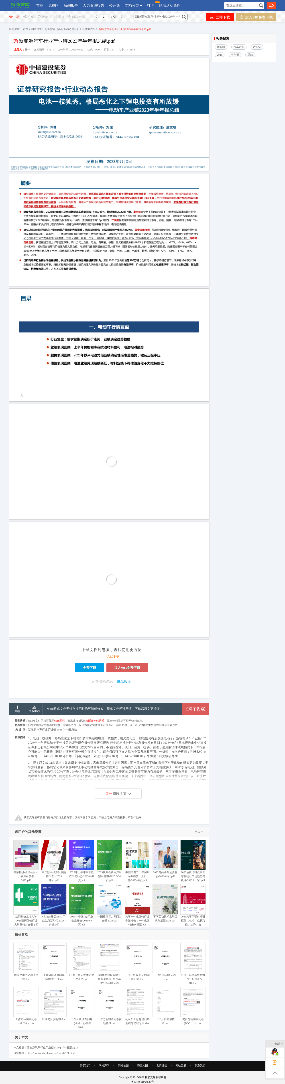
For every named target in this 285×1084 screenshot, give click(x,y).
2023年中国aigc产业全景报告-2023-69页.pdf (81, 905)
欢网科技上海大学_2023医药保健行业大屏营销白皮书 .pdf (26, 905)
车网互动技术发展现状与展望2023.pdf (165, 903)
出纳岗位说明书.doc (53, 1004)
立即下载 (220, 17)
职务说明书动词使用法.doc (26, 962)
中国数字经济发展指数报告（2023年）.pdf (53, 861)
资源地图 (142, 1065)
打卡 (150, 4)
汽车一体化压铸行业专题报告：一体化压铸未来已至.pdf (137, 905)
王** (27, 49)
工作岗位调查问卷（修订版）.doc (26, 1006)
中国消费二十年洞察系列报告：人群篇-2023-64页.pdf (137, 861)
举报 (58, 17)
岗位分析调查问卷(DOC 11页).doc (193, 1006)
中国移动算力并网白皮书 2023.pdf (109, 903)
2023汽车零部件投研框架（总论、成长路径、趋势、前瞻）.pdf (193, 907)
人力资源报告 (93, 5)
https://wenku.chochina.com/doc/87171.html (51, 1053)
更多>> (199, 831)
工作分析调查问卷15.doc (165, 962)
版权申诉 (76, 17)
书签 (14, 17)
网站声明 (104, 1065)
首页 (39, 5)
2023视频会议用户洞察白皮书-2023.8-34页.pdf (109, 861)
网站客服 (180, 1065)
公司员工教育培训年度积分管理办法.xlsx (137, 1006)
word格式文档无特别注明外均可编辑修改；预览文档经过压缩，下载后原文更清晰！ (105, 708)
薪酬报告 (71, 5)
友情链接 (161, 1065)
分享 (28, 17)
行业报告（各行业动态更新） (62, 29)
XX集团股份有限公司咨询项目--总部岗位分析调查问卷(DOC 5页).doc (109, 966)
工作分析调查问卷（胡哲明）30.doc (53, 962)
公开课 (114, 5)
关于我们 (85, 1065)
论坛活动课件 (169, 5)
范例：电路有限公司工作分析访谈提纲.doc (193, 964)
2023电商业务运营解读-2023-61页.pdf (165, 859)
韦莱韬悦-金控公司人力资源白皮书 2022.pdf (26, 861)
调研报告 (36, 29)
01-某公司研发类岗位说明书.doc (81, 962)
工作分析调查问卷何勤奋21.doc (109, 1006)
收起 (279, 1044)
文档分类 (132, 5)
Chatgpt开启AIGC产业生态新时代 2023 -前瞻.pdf (53, 905)
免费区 (53, 5)
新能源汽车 (89, 29)
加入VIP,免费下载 (256, 17)
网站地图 (123, 1065)
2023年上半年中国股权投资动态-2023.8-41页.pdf (81, 861)
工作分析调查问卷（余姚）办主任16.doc (81, 1008)
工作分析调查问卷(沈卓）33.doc (137, 962)
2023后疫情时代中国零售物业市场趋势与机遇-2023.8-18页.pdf (193, 861)
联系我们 (200, 1065)
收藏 (42, 17)
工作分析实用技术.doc (165, 1006)
